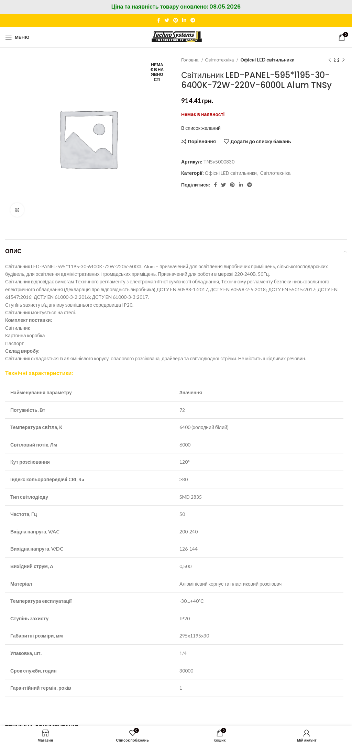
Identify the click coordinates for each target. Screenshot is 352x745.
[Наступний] (343, 60)
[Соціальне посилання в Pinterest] (175, 20)
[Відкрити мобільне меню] (17, 37)
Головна (190, 60)
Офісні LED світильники (267, 60)
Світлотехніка (220, 60)
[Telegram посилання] (192, 20)
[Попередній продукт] (329, 60)
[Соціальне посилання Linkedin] (184, 20)
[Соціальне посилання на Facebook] (158, 20)
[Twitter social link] (166, 20)
